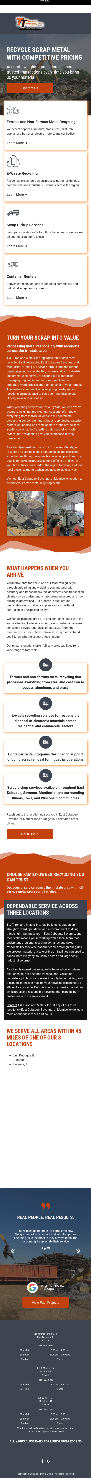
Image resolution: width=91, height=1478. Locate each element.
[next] (78, 1238)
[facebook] (42, 1449)
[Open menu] (83, 10)
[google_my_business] (48, 1449)
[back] (12, 1238)
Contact (12, 992)
